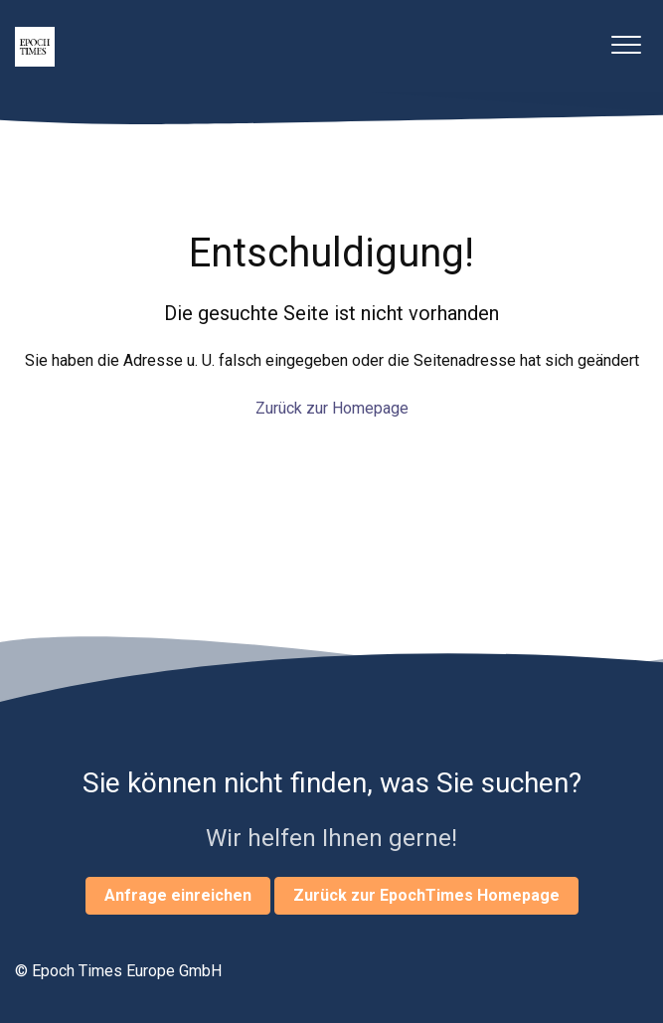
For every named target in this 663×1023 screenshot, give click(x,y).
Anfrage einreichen (177, 895)
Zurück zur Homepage (332, 408)
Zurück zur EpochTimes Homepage (426, 895)
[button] (625, 44)
